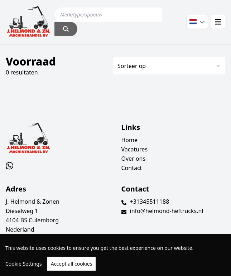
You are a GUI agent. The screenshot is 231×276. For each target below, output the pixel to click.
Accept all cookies (71, 263)
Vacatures (134, 149)
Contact (131, 168)
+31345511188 (149, 201)
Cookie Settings (23, 263)
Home (129, 140)
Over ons (133, 159)
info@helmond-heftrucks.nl (166, 211)
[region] (115, 255)
